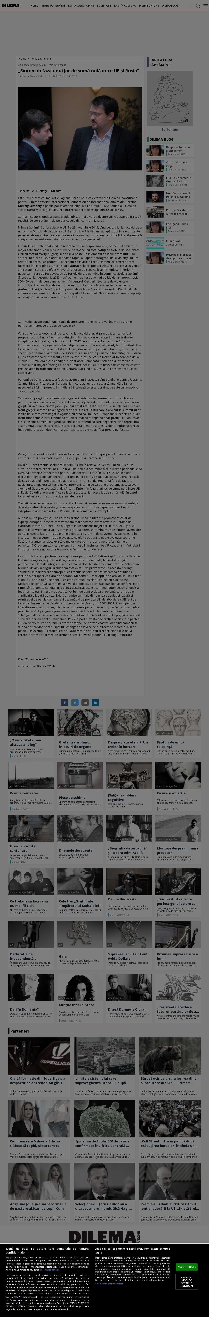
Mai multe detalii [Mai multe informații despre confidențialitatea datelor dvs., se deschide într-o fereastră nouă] (49, 1269)
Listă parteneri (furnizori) (109, 1283)
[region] (104, 1280)
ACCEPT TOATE (187, 1267)
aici (15, 1296)
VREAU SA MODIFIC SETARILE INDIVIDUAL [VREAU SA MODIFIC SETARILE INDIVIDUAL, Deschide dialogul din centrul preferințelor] (186, 1282)
